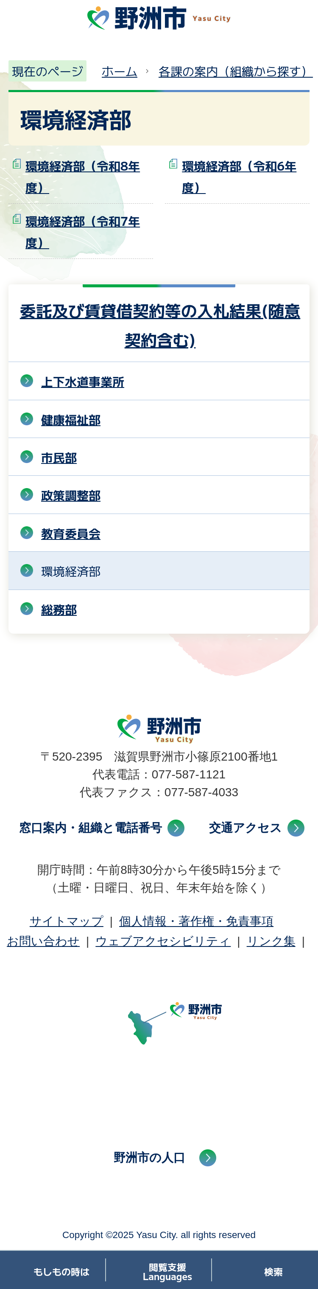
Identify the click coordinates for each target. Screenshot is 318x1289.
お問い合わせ (43, 941)
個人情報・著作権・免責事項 (196, 921)
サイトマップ (66, 921)
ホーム (119, 70)
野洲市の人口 (149, 1157)
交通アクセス (245, 827)
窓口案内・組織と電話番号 (90, 827)
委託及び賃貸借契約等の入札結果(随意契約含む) (160, 324)
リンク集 (271, 941)
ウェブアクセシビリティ (163, 941)
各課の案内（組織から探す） (236, 70)
